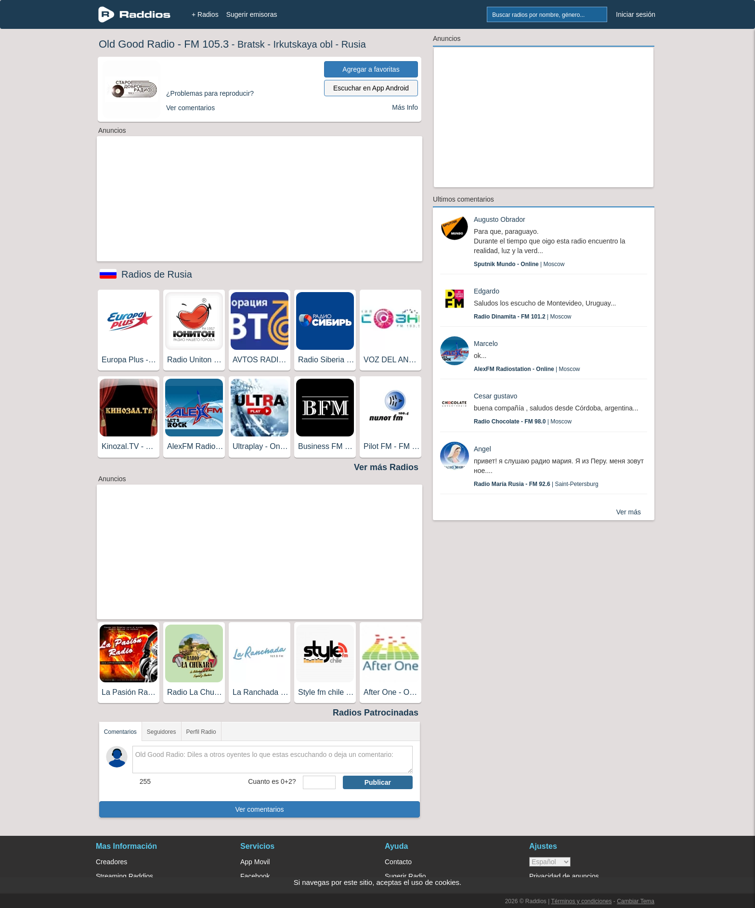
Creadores (111, 862)
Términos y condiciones (581, 901)
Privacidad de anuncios (564, 876)
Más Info (405, 107)
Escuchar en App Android (371, 88)
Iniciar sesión (635, 14)
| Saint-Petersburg (536, 484)
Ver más (628, 512)
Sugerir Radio (405, 876)
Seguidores (161, 732)
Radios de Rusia (156, 274)
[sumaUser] (319, 782)
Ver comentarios (259, 809)
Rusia (353, 44)
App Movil (255, 862)
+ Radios (205, 14)
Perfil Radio (201, 732)
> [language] (550, 862)
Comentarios (120, 732)
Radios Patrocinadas (375, 712)
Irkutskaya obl (303, 44)
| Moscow (519, 264)
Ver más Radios (386, 467)
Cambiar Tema (635, 901)
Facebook (255, 876)
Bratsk (251, 44)
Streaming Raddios (124, 876)
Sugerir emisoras (251, 14)
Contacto (398, 862)
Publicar (377, 782)
